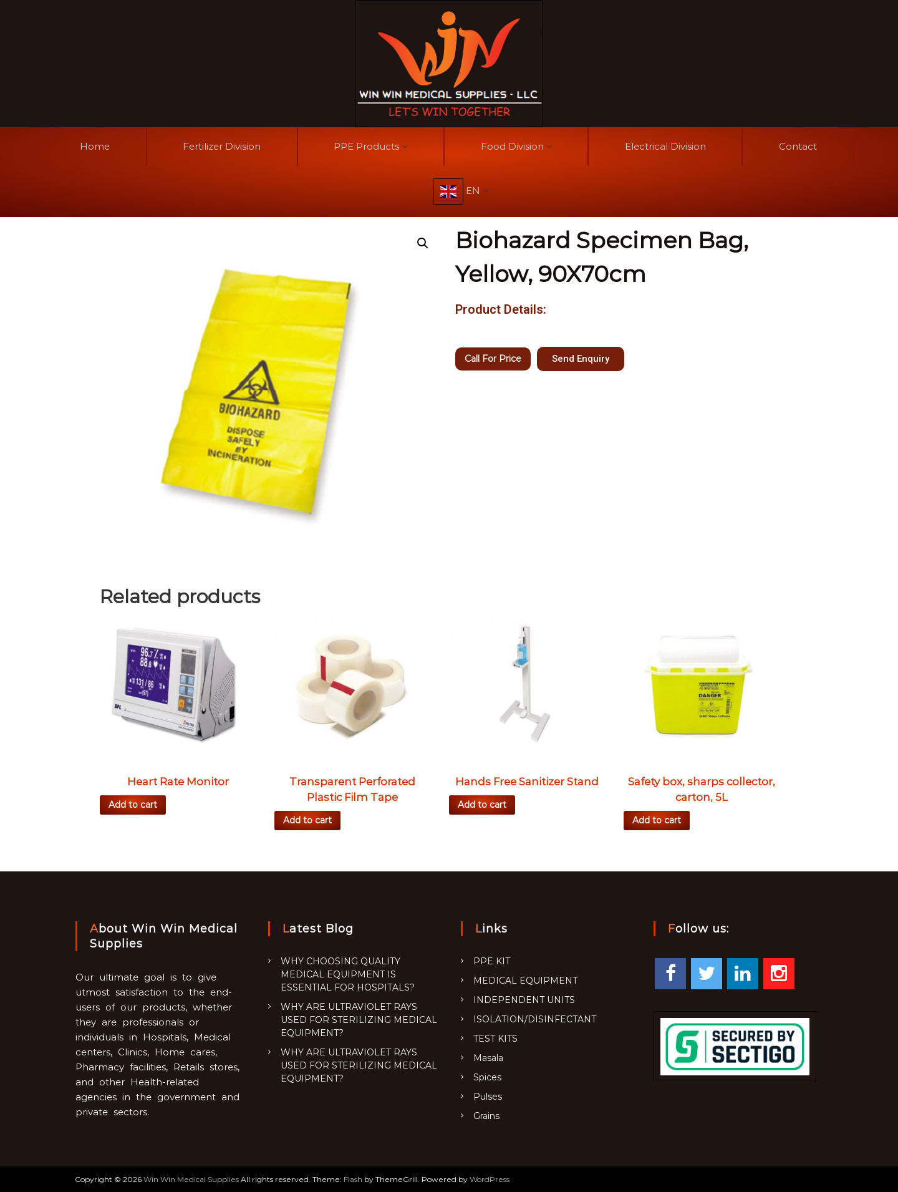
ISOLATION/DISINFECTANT (534, 1019)
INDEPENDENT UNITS (524, 999)
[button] (580, 359)
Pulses (487, 1096)
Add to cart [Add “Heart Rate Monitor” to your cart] (133, 804)
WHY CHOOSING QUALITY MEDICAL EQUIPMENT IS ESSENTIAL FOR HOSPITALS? (348, 974)
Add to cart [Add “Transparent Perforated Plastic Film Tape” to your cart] (307, 820)
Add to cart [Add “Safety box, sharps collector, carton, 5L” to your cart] (656, 820)
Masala (488, 1058)
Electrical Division (665, 146)
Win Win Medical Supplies (191, 1179)
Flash (353, 1179)
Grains (486, 1116)
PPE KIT (491, 961)
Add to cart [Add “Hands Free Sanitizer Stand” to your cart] (482, 804)
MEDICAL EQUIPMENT (525, 980)
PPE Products (366, 146)
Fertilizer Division (222, 146)
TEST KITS (495, 1038)
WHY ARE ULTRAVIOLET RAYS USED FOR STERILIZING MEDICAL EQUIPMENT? (359, 1020)
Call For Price (493, 358)
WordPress (489, 1179)
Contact (798, 146)
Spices (487, 1077)
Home (95, 146)
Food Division (512, 146)
